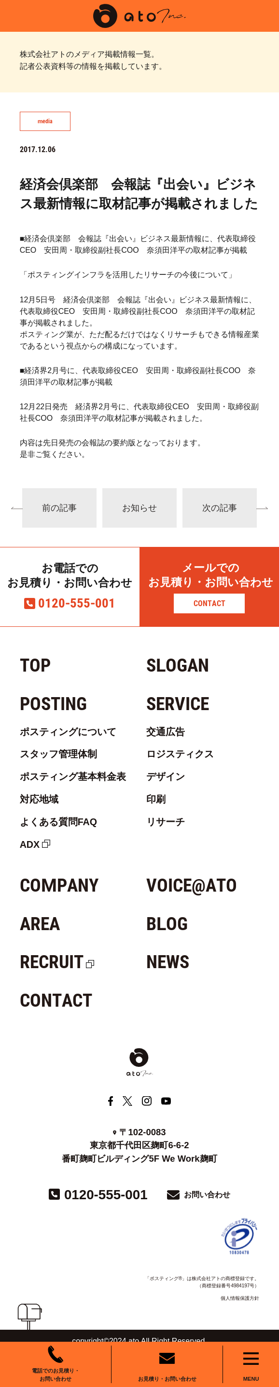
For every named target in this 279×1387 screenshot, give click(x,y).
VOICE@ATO (191, 885)
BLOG (167, 923)
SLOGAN (177, 665)
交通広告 (165, 731)
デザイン (165, 776)
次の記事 (219, 508)
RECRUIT (52, 961)
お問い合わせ (207, 1195)
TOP (35, 665)
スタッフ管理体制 (58, 754)
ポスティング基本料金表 (73, 776)
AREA (40, 923)
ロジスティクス (180, 754)
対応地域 (39, 799)
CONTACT (209, 603)
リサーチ (165, 822)
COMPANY (59, 885)
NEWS (167, 961)
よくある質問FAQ (58, 822)
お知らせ (139, 508)
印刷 (156, 799)
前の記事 (59, 508)
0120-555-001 (76, 603)
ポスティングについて (68, 731)
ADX (30, 844)
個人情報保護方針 (240, 1298)
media (45, 121)
